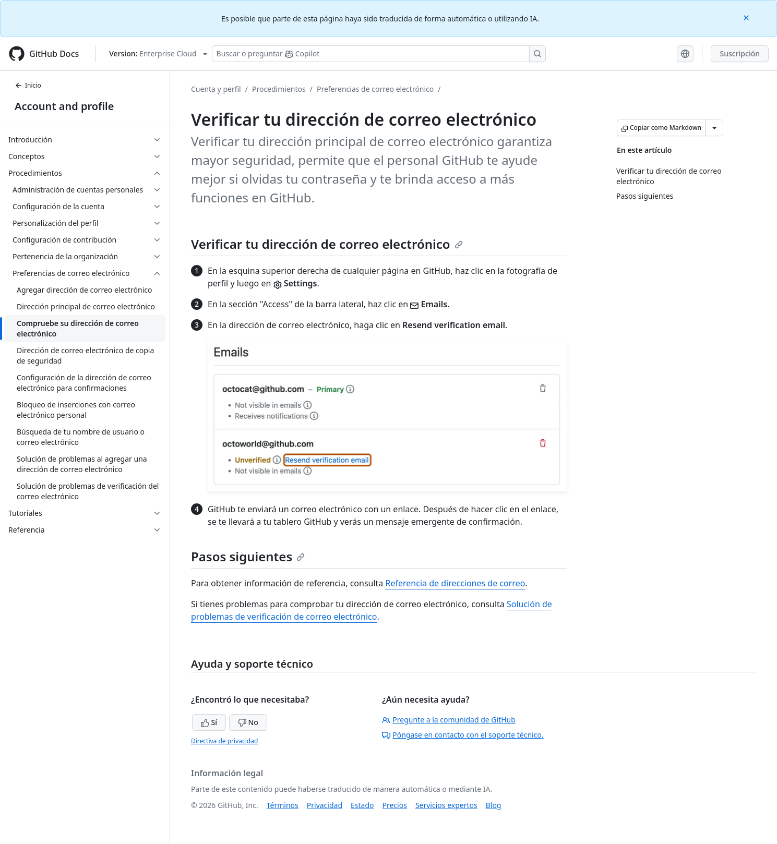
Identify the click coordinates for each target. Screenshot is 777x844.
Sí (209, 722)
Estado (362, 805)
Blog (493, 805)
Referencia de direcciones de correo (455, 583)
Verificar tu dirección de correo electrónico (327, 243)
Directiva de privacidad (224, 741)
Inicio (28, 85)
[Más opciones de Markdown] (714, 127)
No (248, 722)
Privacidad (324, 805)
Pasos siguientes (248, 556)
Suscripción (740, 53)
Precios (394, 805)
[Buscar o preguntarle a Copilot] (379, 53)
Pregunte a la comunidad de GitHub (449, 720)
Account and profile (64, 106)
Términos (282, 805)
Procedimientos (279, 89)
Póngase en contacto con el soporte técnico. (462, 735)
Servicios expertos (446, 805)
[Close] (747, 17)
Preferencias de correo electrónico (375, 89)
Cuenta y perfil (216, 89)
